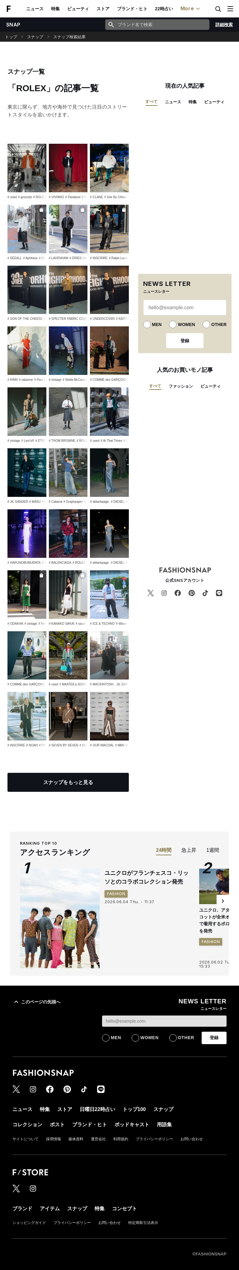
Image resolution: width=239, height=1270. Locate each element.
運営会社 (98, 1139)
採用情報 (53, 1139)
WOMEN (186, 324)
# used (12, 197)
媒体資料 (75, 1139)
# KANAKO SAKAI (61, 623)
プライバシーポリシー (154, 1139)
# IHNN (12, 379)
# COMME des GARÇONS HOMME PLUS (119, 379)
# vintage (55, 379)
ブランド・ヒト (132, 9)
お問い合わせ (191, 1139)
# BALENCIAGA (60, 562)
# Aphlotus (30, 258)
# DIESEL (117, 501)
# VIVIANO (56, 197)
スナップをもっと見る (68, 782)
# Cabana (55, 501)
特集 (55, 9)
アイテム (50, 1208)
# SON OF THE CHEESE (25, 318)
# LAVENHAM (58, 258)
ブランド (22, 1208)
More (191, 8)
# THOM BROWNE (62, 440)
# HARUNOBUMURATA (23, 562)
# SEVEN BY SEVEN (63, 745)
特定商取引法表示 (143, 1223)
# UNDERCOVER (102, 318)
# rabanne (26, 379)
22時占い (164, 9)
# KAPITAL (123, 318)
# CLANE (96, 197)
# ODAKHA (15, 623)
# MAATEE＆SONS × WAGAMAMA (84, 684)
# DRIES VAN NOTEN (84, 258)
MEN (157, 324)
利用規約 (120, 1139)
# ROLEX (39, 197)
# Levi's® (27, 440)
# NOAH (32, 745)
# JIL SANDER (17, 501)
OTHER (219, 324)
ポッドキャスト (132, 1124)
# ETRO (41, 440)
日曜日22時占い (97, 1109)
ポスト (57, 1124)
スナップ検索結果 (69, 37)
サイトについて (25, 1139)
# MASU (35, 501)
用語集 (164, 1124)
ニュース (35, 9)
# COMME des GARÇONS (26, 684)
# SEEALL (14, 258)
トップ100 (134, 1109)
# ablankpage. (100, 501)
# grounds (25, 197)
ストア (103, 9)
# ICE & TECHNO (102, 623)
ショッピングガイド (29, 1223)
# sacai (81, 623)
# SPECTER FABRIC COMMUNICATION (77, 318)
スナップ (35, 37)
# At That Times (111, 440)
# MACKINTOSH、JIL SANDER (112, 684)
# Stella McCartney (76, 379)
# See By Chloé (115, 197)
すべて (151, 101)
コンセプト (124, 1208)
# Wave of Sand (127, 623)
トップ (11, 37)
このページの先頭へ (36, 1002)
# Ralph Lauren (119, 258)
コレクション (27, 1124)
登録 (184, 340)
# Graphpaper (73, 501)
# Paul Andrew (44, 379)
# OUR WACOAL (102, 745)
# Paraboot (73, 197)
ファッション (181, 386)
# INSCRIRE (98, 258)
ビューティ (78, 9)
